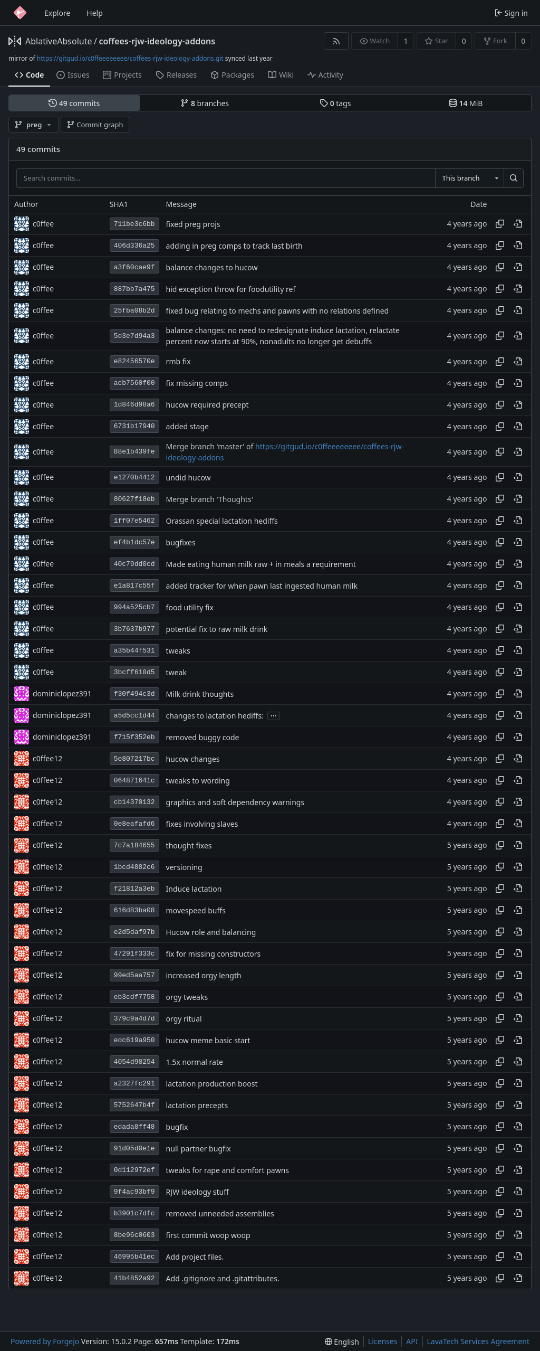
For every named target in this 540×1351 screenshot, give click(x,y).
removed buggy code (202, 737)
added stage (187, 426)
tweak (176, 672)
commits (74, 103)
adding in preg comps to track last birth (234, 246)
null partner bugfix (198, 1149)
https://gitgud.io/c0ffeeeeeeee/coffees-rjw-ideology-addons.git (130, 58)
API (412, 1341)
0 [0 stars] (464, 41)
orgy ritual (184, 1019)
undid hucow (188, 478)
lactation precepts (197, 1105)
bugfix (177, 1127)
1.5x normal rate (194, 1062)
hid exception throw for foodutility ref (231, 289)
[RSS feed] (336, 41)
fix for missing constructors (213, 954)
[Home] (20, 12)
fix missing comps (197, 383)
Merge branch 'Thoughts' (209, 499)
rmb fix (178, 361)
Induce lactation (194, 889)
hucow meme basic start (208, 1040)
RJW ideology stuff (197, 1192)
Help (94, 13)
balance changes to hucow (212, 267)
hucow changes (193, 759)
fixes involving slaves (202, 824)
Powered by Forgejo (45, 1341)
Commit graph (94, 124)
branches (204, 103)
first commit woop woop (208, 1235)
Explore (57, 13)
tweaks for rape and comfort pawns (227, 1170)
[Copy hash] (500, 224)
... (274, 715)
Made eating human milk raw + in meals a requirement (261, 564)
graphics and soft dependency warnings (235, 802)
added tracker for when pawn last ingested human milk (262, 586)
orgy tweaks (187, 997)
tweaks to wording (198, 781)
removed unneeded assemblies (220, 1213)
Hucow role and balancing (211, 932)
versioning (184, 867)
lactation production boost (212, 1084)
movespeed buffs (196, 910)
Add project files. (195, 1257)
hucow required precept (207, 405)
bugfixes (181, 542)
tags (335, 103)
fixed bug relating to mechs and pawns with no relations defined (277, 311)
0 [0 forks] (523, 41)
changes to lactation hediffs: (215, 716)
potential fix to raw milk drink (217, 629)
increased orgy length (204, 975)
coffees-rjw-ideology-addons (157, 41)
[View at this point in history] (518, 224)
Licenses (383, 1341)
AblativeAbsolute (58, 41)
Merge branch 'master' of (210, 446)
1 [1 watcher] (406, 41)
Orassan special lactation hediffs (222, 521)
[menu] (342, 1342)
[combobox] (469, 178)
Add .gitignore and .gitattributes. (222, 1278)
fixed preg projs (193, 224)
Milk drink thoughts (200, 694)
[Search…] (514, 178)
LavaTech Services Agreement (478, 1341)
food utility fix (190, 607)
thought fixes (189, 845)
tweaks (178, 651)
